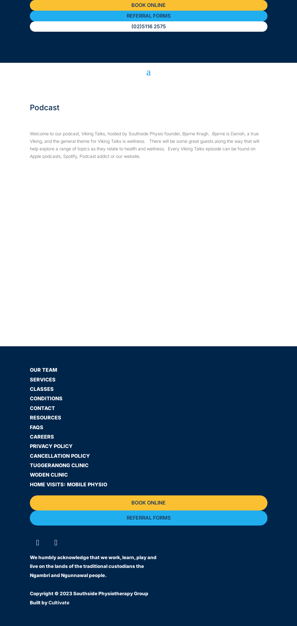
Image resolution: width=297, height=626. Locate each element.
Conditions (46, 398)
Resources (45, 417)
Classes (42, 389)
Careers (42, 437)
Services (43, 379)
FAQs (36, 427)
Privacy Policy (51, 446)
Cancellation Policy (60, 456)
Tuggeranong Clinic (59, 465)
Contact (42, 408)
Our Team (43, 370)
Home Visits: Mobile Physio (68, 484)
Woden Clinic (49, 475)
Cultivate (58, 603)
